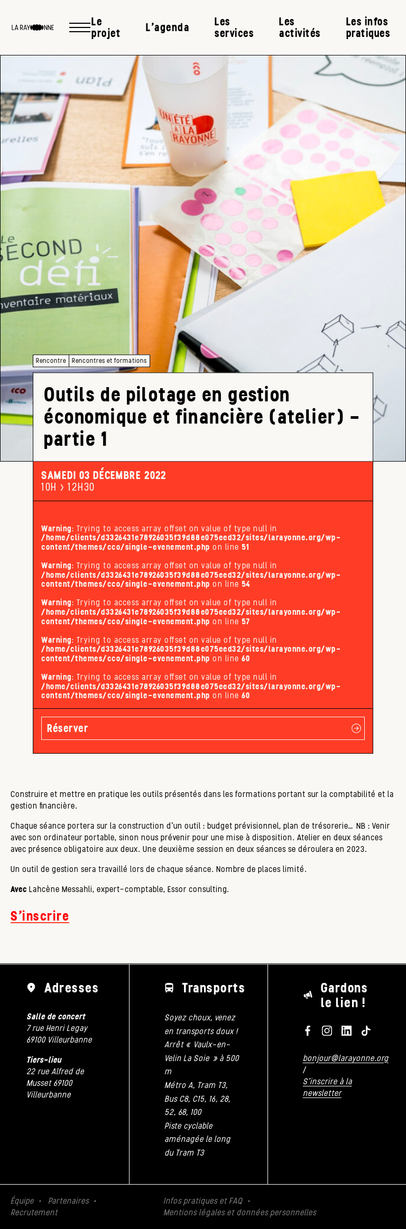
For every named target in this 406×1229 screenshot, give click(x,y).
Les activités (300, 27)
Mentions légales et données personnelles (239, 1212)
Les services (234, 27)
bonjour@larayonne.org (346, 1058)
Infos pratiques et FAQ (203, 1201)
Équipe (22, 1201)
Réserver (67, 728)
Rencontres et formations (109, 360)
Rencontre (51, 360)
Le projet (106, 27)
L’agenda (167, 27)
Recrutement (34, 1212)
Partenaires (68, 1201)
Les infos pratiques (368, 27)
